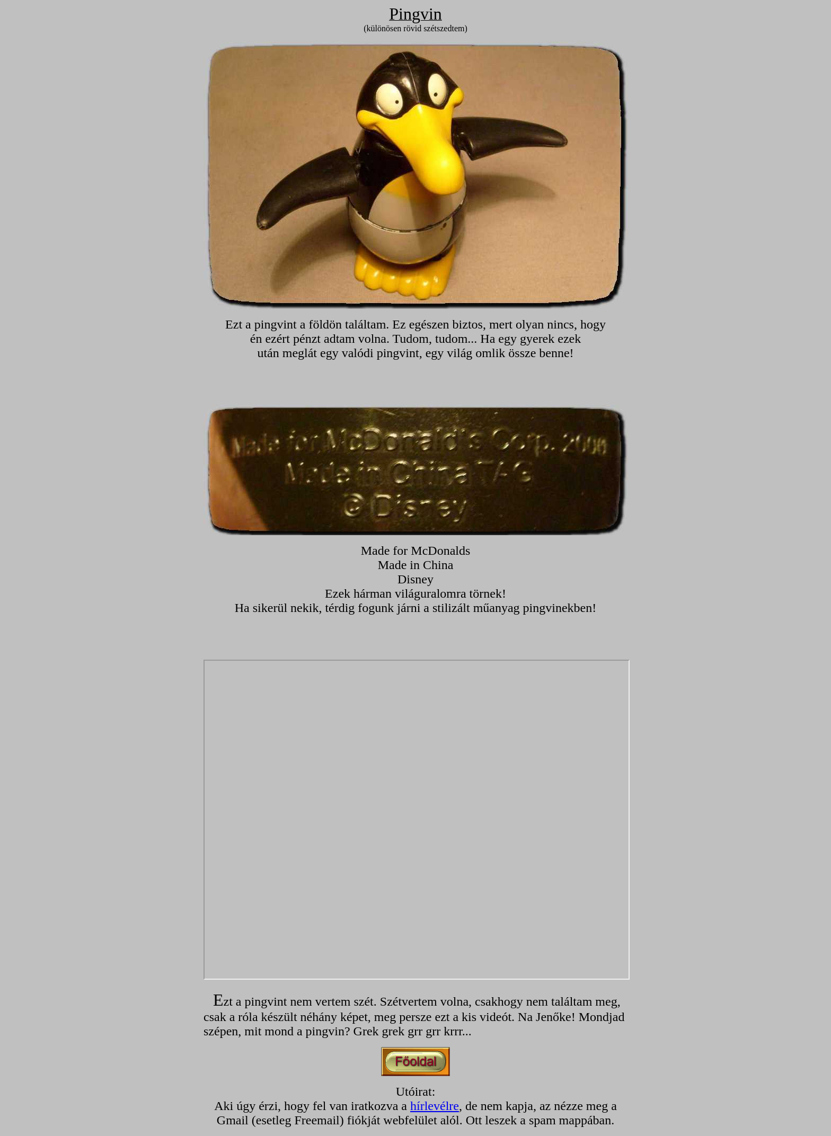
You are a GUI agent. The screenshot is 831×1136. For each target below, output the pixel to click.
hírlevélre (434, 1106)
